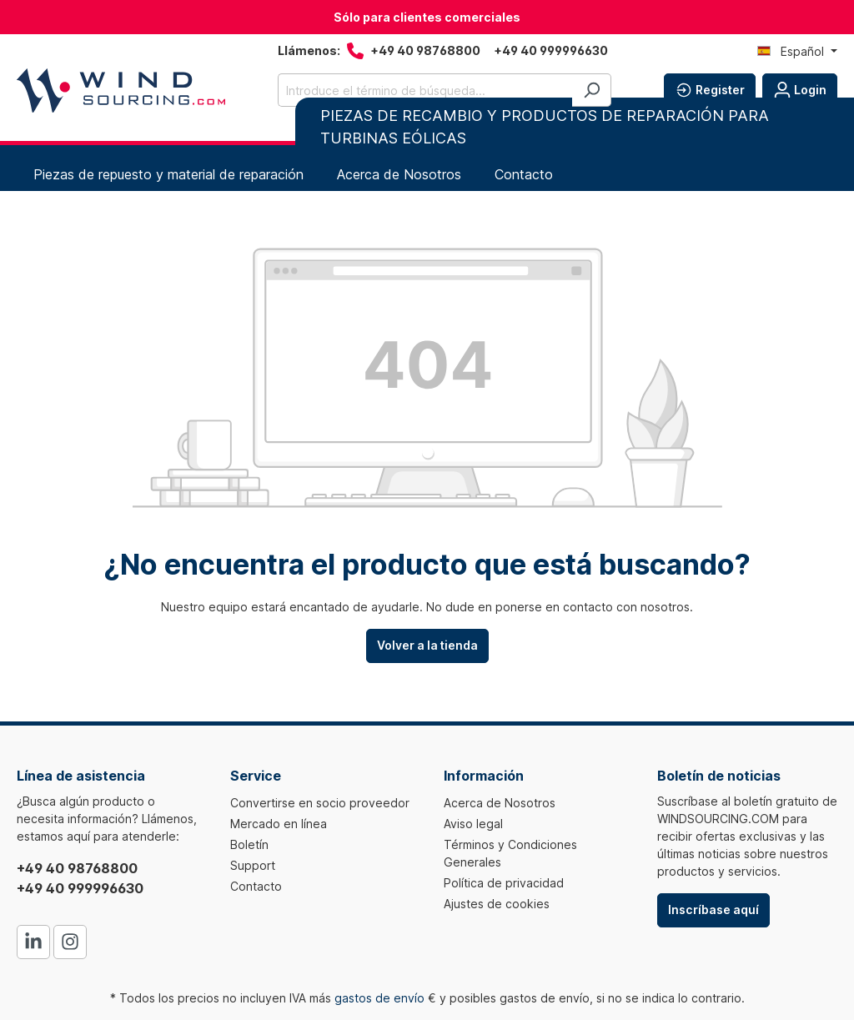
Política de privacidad (504, 883)
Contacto (256, 886)
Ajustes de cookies (497, 904)
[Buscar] (591, 90)
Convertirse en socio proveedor (319, 803)
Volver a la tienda (427, 645)
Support (252, 865)
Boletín (249, 844)
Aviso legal (473, 824)
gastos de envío (379, 998)
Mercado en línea (278, 824)
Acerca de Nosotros (499, 803)
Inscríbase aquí (713, 909)
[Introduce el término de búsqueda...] (425, 90)
